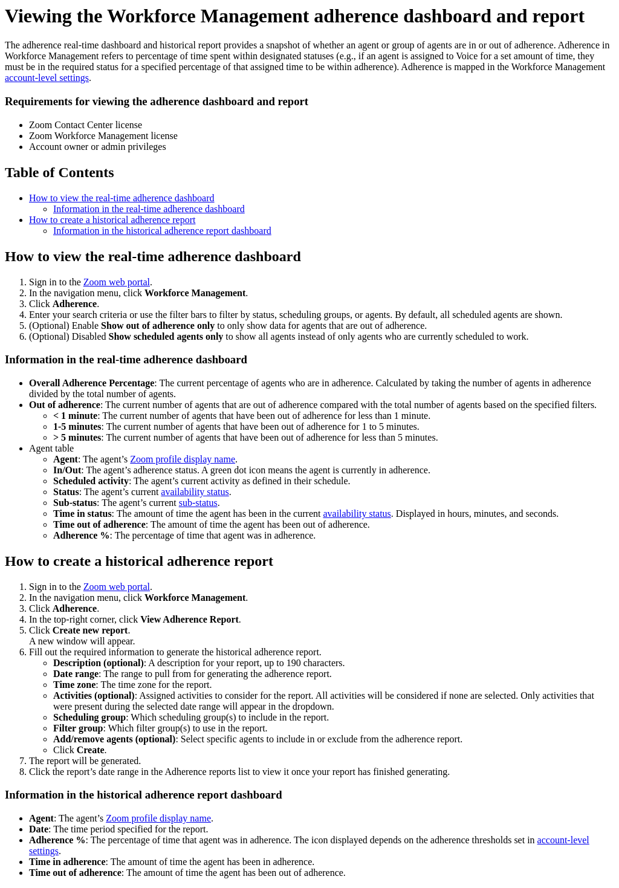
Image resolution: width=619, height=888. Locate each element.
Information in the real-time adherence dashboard (149, 209)
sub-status (198, 502)
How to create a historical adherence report (112, 220)
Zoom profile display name (182, 459)
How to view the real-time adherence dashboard (122, 198)
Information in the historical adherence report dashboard (162, 230)
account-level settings (47, 78)
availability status (194, 492)
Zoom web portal (116, 282)
